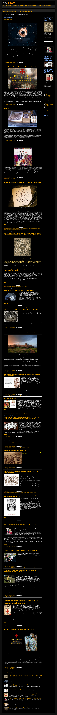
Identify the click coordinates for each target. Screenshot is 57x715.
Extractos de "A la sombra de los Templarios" (9, 11)
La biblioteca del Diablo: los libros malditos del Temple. (16, 146)
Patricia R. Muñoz (22, 141)
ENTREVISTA (13, 567)
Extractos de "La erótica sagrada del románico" (25, 11)
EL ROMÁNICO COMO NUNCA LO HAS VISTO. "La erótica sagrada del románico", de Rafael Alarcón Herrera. (24, 698)
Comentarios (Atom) (10, 672)
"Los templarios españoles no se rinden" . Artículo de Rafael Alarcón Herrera (22, 333)
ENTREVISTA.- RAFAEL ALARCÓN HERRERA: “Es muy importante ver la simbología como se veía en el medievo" (21, 571)
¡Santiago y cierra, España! (10, 398)
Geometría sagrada (26, 105)
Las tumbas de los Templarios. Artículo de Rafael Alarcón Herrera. (19, 629)
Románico (26, 395)
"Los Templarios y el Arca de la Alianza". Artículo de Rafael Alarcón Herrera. (21, 66)
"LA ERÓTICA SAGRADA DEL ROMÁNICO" (44, 5)
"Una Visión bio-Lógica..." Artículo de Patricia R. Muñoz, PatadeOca (19, 290)
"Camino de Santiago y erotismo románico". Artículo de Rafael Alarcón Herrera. (22, 442)
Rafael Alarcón (28, 141)
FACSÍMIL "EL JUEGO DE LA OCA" (18, 5)
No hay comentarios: (13, 62)
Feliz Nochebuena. (8, 19)
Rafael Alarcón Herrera (32, 105)
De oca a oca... (7, 108)
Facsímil (30, 228)
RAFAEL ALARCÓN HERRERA (7, 5)
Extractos (13, 413)
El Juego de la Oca (14, 141)
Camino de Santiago (8, 105)
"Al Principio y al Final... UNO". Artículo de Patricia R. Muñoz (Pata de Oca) (21, 309)
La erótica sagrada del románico (16, 447)
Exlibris (7, 492)
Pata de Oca (18, 141)
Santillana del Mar (9, 522)
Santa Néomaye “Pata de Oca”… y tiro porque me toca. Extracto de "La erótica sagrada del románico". (22, 689)
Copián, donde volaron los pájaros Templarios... (15, 450)
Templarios (37, 105)
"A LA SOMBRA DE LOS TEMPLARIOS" (31, 5)
